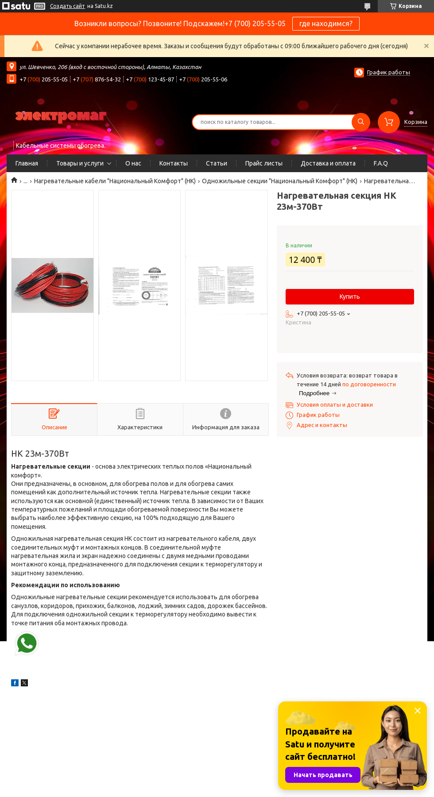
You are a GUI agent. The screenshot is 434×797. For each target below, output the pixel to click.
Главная (27, 163)
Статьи (216, 163)
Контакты (173, 163)
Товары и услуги (80, 163)
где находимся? (326, 23)
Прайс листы (264, 163)
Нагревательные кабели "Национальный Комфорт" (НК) (115, 181)
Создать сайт (67, 6)
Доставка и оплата (328, 163)
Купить (350, 296)
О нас (133, 163)
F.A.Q (381, 163)
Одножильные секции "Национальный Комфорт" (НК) (279, 181)
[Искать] (361, 122)
